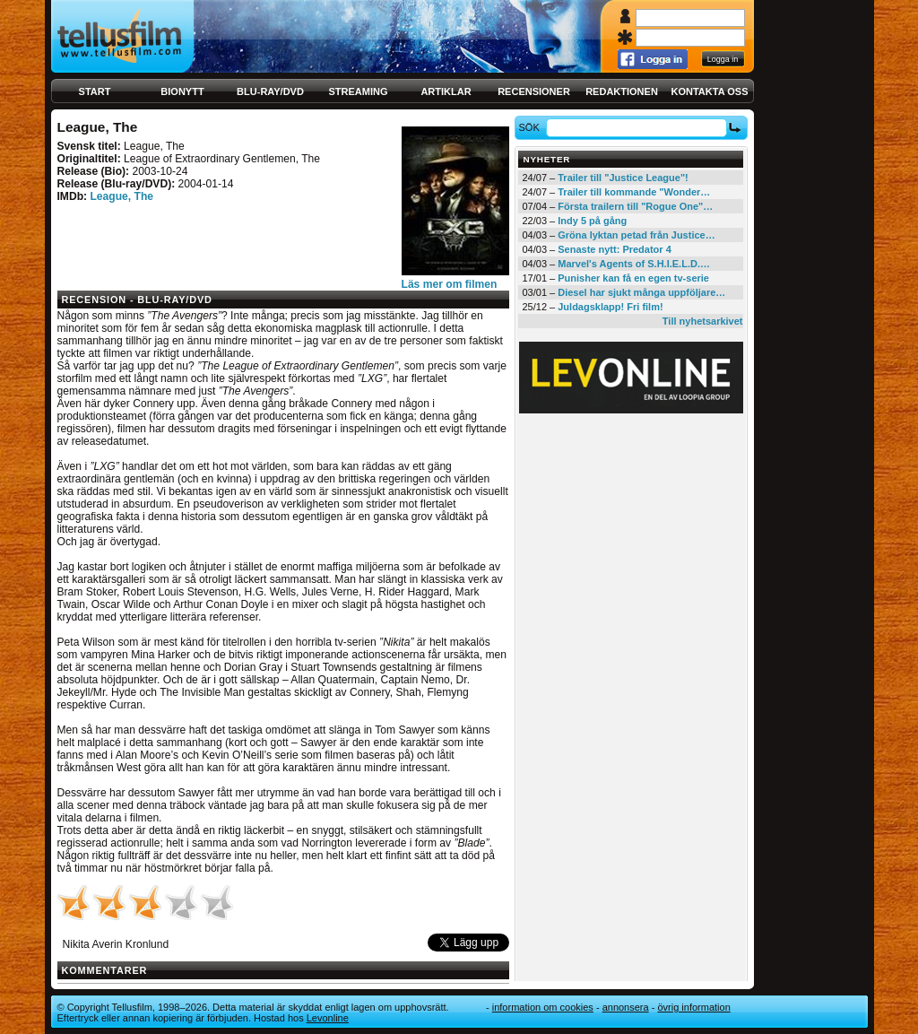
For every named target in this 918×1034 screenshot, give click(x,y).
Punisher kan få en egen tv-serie (633, 278)
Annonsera (625, 1007)
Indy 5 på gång (592, 220)
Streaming (358, 91)
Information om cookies (542, 1007)
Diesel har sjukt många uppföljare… (641, 292)
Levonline (328, 1017)
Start (95, 91)
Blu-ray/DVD (270, 91)
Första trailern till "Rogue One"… (635, 206)
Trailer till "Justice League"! (623, 177)
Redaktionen (621, 91)
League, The (121, 196)
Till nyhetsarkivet (703, 321)
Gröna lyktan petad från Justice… (636, 235)
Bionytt (182, 91)
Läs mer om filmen (450, 284)
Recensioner (534, 91)
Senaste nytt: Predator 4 (614, 249)
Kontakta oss (710, 91)
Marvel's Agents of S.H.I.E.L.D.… (634, 263)
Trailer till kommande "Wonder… (634, 192)
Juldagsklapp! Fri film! (610, 306)
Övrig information (693, 1007)
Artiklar (445, 91)
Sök (531, 127)
